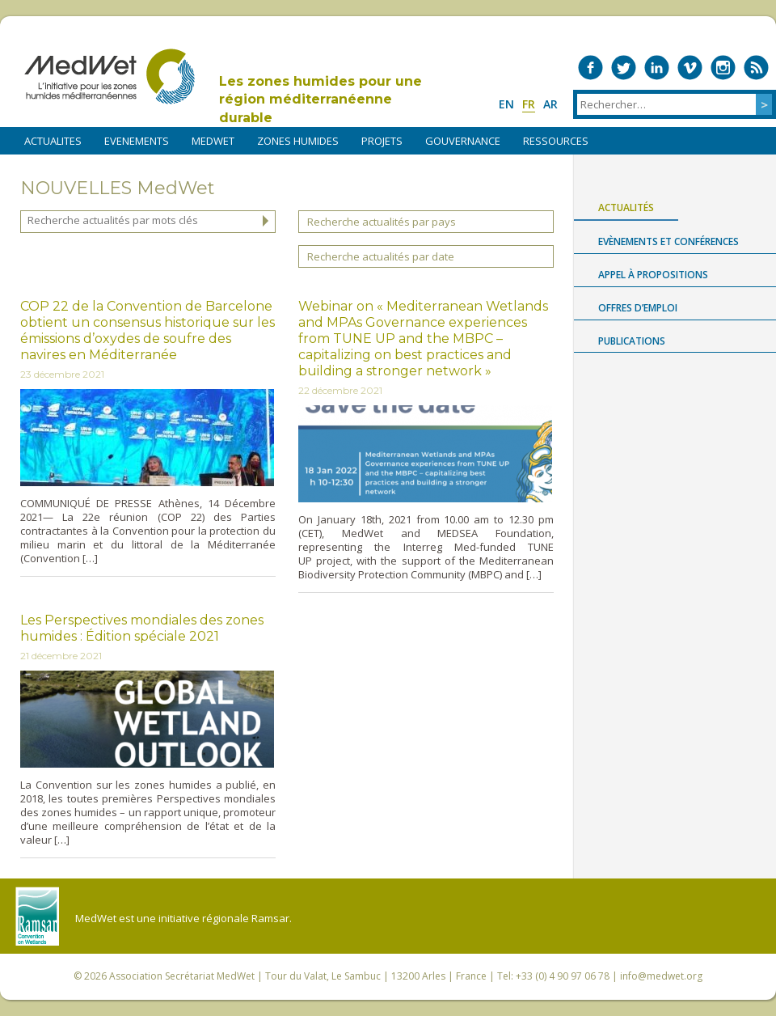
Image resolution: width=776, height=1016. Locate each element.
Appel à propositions (653, 275)
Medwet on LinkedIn (656, 67)
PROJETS (382, 140)
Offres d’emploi (637, 308)
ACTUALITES (53, 140)
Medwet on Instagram (723, 67)
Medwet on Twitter (623, 67)
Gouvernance (462, 140)
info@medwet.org (661, 976)
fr (528, 104)
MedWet (109, 76)
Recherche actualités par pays (381, 221)
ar (550, 104)
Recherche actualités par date (380, 256)
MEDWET (213, 140)
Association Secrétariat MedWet (182, 976)
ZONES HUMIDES (298, 140)
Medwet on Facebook (590, 67)
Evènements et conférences (668, 241)
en (506, 104)
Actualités (626, 207)
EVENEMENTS (136, 140)
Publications (631, 341)
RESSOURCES (555, 140)
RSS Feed (756, 67)
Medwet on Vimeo (689, 67)
